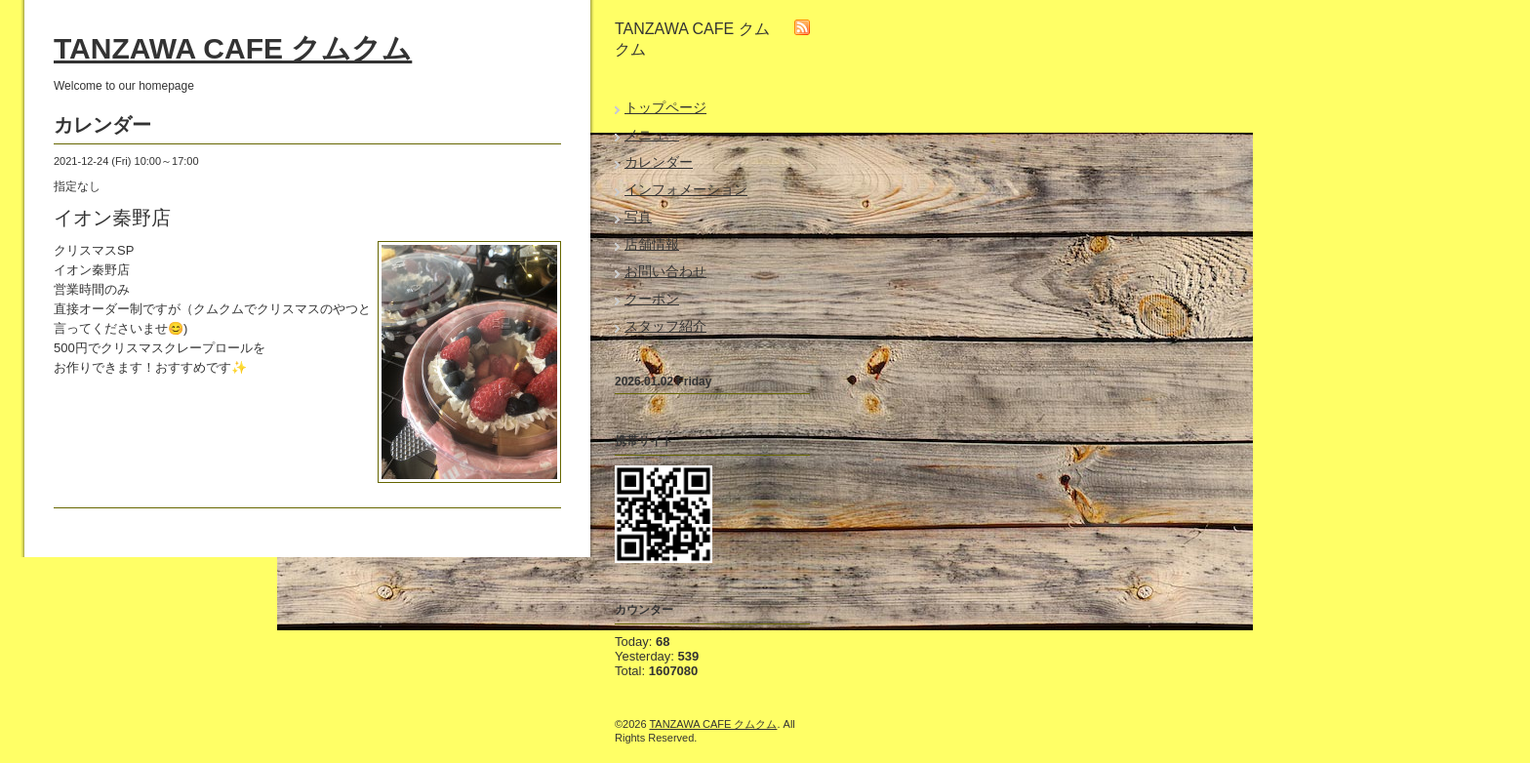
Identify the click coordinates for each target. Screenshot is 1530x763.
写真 (638, 216)
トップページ (665, 107)
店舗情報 (651, 244)
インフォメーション (685, 189)
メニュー (651, 134)
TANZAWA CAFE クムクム (233, 48)
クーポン (651, 298)
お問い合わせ (665, 271)
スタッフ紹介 (665, 326)
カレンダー (658, 162)
